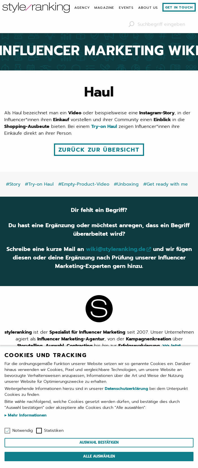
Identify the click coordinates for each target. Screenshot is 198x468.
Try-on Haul (104, 126)
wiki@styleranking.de (115, 249)
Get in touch (179, 7)
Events (126, 7)
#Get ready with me (165, 184)
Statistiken (54, 431)
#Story (13, 184)
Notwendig (22, 431)
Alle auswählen (99, 456)
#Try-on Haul (39, 184)
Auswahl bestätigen (99, 442)
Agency (82, 7)
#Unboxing (126, 184)
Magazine (104, 7)
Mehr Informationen (26, 415)
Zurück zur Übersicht (99, 149)
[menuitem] (82, 7)
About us (148, 7)
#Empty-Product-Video (83, 184)
